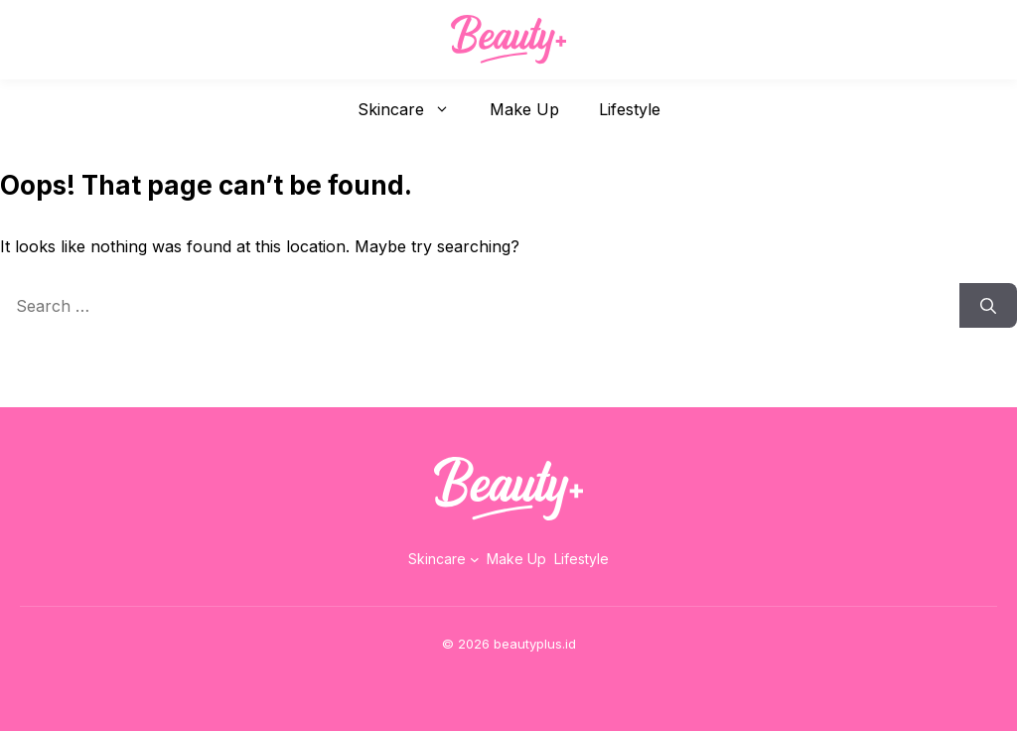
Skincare (414, 109)
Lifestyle (629, 109)
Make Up (524, 109)
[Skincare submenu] (475, 559)
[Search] (988, 305)
